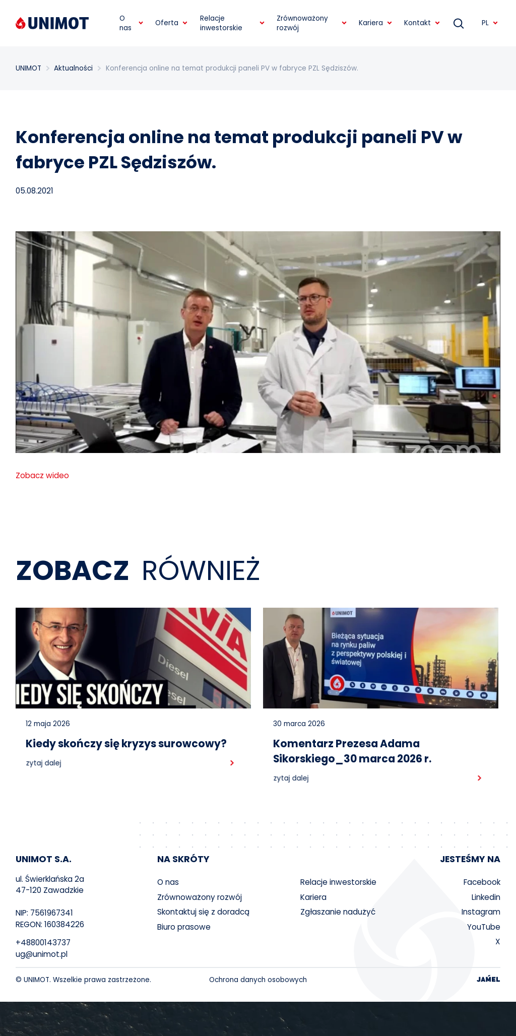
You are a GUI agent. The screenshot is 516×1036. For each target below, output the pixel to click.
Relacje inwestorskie (338, 882)
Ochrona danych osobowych (258, 980)
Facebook (482, 882)
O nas (168, 882)
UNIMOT (28, 68)
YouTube (483, 927)
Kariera (313, 897)
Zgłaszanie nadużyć (337, 911)
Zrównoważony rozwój (199, 897)
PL (490, 23)
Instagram (481, 911)
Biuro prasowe (184, 927)
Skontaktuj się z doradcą (203, 911)
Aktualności (73, 68)
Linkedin (486, 897)
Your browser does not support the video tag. (258, 1019)
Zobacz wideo (42, 475)
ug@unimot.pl (42, 954)
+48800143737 (43, 942)
